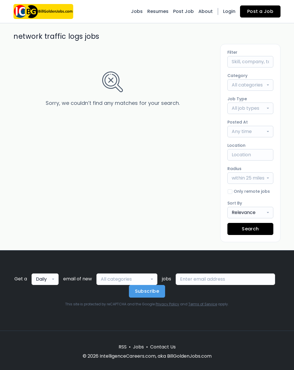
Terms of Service (202, 304)
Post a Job (260, 11)
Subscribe (147, 291)
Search (250, 229)
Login (229, 11)
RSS (123, 347)
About (205, 11)
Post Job (183, 11)
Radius (234, 168)
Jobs (137, 11)
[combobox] (250, 85)
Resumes (158, 11)
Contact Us (163, 347)
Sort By (234, 203)
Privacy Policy (167, 304)
